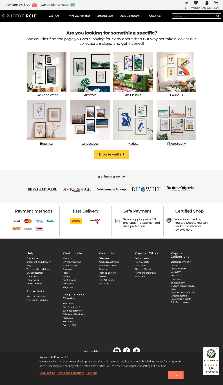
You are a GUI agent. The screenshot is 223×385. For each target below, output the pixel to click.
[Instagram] (117, 351)
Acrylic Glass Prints (109, 262)
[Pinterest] (136, 351)
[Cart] (216, 5)
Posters (103, 269)
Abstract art (177, 275)
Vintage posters (179, 295)
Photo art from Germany (178, 270)
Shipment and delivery (38, 262)
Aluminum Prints (108, 265)
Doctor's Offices (71, 325)
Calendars (104, 258)
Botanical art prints (181, 299)
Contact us (32, 258)
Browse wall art (111, 154)
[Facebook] (127, 351)
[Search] (217, 15)
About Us (67, 258)
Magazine (68, 287)
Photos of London (144, 269)
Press (65, 272)
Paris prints (141, 265)
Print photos (69, 280)
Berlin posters (142, 258)
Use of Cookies (34, 283)
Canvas (102, 276)
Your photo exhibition (37, 300)
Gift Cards (104, 283)
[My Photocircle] (206, 5)
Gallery (66, 276)
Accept (176, 375)
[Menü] (217, 349)
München (140, 276)
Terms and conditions (38, 269)
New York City (142, 262)
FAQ (28, 265)
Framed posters (107, 272)
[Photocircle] (19, 16)
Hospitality (68, 321)
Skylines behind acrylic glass (183, 288)
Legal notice (32, 280)
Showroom (68, 269)
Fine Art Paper (106, 280)
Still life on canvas (180, 302)
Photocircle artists (36, 296)
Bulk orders (69, 303)
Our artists (68, 283)
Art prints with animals (183, 292)
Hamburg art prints (145, 272)
